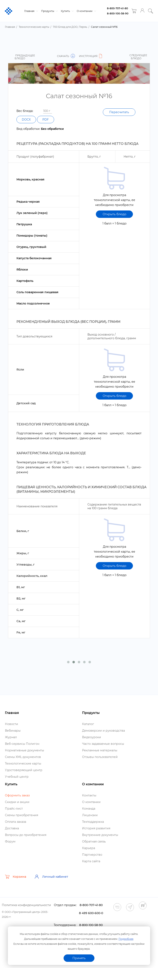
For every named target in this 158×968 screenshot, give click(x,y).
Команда (88, 808)
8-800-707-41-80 (117, 8)
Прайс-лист (14, 808)
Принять (79, 958)
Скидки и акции (17, 802)
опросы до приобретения (25, 835)
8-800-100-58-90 (117, 13)
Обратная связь (94, 841)
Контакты (89, 795)
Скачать (66, 56)
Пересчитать (119, 112)
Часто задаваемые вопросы (103, 744)
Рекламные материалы (99, 750)
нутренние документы (100, 835)
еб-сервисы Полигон (22, 744)
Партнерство (92, 854)
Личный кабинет (51, 877)
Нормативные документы (24, 750)
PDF (45, 119)
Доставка (12, 828)
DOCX (26, 119)
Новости (11, 724)
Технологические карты (23, 763)
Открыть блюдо (114, 214)
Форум (10, 841)
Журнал (11, 737)
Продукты (49, 11)
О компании (86, 11)
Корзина (15, 877)
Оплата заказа (15, 822)
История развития (96, 828)
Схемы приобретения (21, 815)
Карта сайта (91, 861)
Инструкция (91, 56)
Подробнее (125, 938)
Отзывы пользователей (100, 757)
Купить (67, 11)
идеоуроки (91, 737)
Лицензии (90, 815)
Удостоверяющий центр (23, 770)
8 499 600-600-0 (91, 913)
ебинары (13, 730)
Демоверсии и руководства (103, 730)
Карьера (88, 848)
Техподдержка (93, 822)
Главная (30, 11)
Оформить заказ (17, 795)
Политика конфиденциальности (26, 905)
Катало (88, 724)
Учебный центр (17, 777)
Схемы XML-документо (23, 757)
